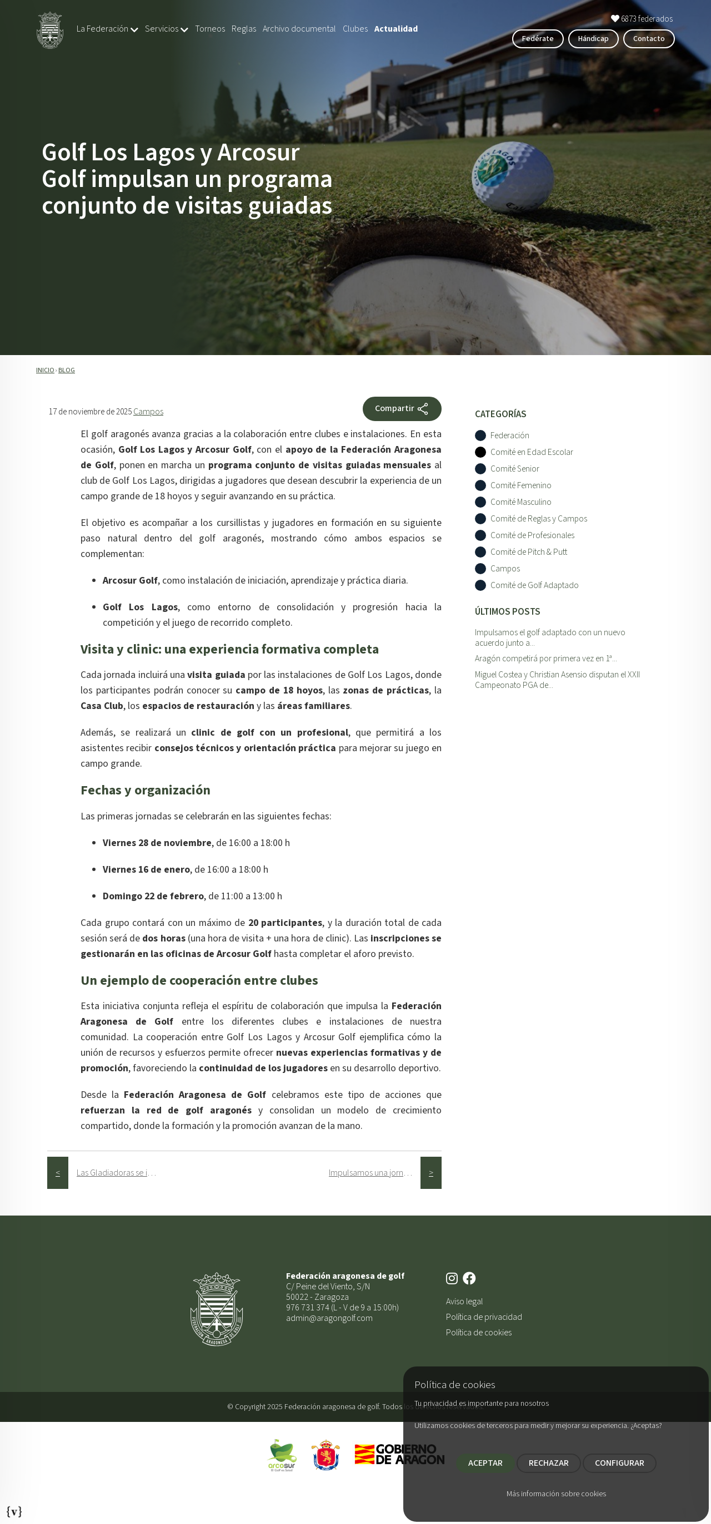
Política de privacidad (484, 1317)
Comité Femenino (521, 485)
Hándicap (593, 38)
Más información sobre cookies (556, 1494)
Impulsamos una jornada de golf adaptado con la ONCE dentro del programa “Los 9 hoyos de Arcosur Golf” (374, 1173)
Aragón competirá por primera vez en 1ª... (546, 658)
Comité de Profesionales (532, 535)
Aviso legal (464, 1301)
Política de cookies (479, 1332)
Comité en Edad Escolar (531, 452)
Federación (509, 436)
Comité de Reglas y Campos (538, 519)
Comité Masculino (521, 502)
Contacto (649, 38)
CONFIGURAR (619, 1463)
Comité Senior (514, 469)
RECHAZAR (549, 1463)
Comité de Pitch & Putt (528, 552)
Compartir (402, 409)
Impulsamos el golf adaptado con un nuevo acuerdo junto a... (550, 637)
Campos (148, 412)
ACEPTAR (485, 1463)
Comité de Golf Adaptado (534, 585)
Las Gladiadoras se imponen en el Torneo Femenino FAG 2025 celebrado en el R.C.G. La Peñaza (122, 1173)
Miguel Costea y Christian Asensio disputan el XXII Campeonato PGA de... (557, 680)
